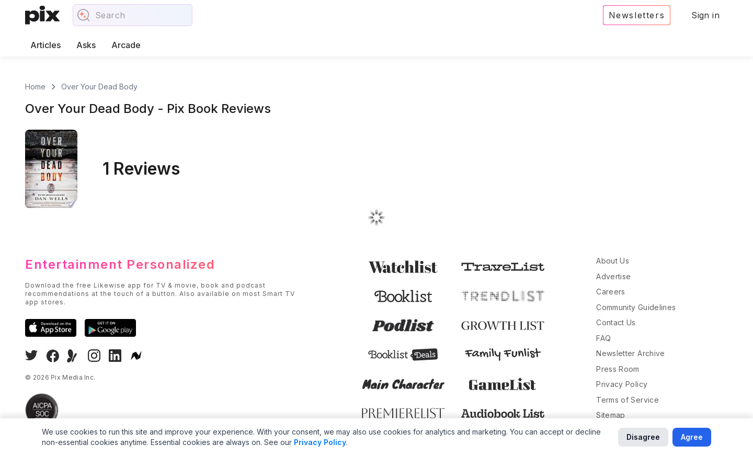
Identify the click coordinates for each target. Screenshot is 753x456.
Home (35, 86)
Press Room (618, 368)
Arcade (126, 45)
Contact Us (616, 322)
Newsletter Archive (630, 353)
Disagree (643, 436)
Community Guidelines (636, 307)
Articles (45, 45)
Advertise (613, 276)
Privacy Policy (621, 384)
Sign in (705, 15)
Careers (610, 291)
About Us (612, 260)
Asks (86, 45)
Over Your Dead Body (99, 86)
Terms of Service (627, 399)
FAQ (603, 338)
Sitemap (610, 415)
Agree (692, 436)
